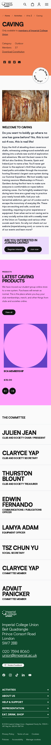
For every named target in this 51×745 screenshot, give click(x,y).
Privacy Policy (8, 734)
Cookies (35, 734)
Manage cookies (33, 739)
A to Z (29, 15)
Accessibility (17, 739)
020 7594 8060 (15, 651)
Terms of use (22, 734)
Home (7, 15)
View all (10, 312)
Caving (39, 15)
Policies (5, 739)
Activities (18, 15)
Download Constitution (13, 51)
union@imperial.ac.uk (19, 655)
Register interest (16, 249)
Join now (35, 249)
